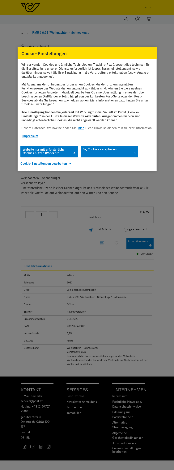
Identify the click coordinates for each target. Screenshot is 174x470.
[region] (87, 109)
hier (81, 128)
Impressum (30, 136)
